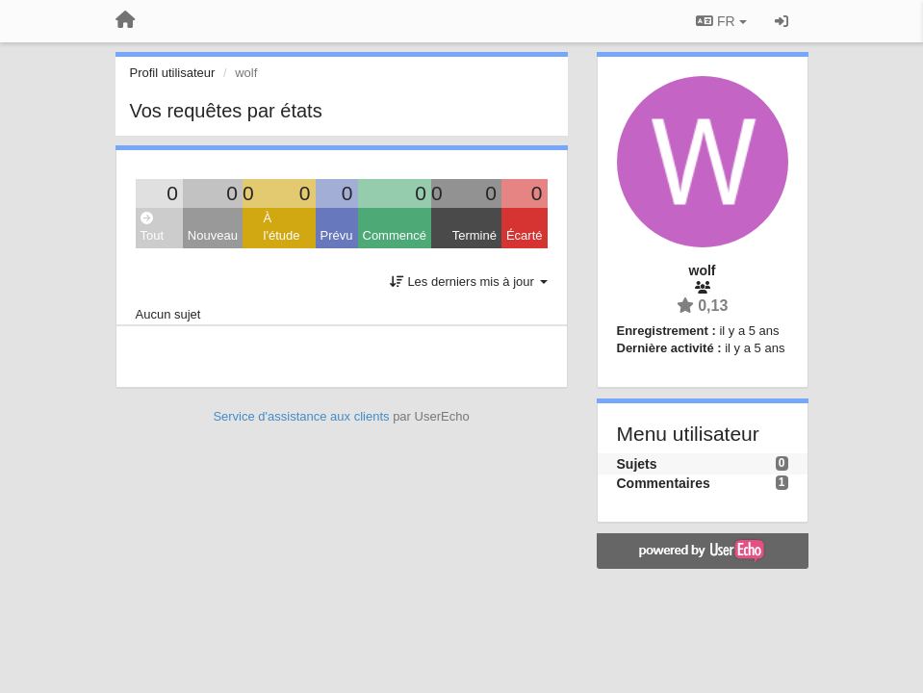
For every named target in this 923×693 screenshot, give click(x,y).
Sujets (637, 464)
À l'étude (282, 227)
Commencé (394, 235)
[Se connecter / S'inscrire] (781, 21)
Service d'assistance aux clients (301, 416)
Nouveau (213, 235)
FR (721, 21)
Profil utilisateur (173, 72)
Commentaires (663, 483)
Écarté (524, 235)
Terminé (474, 235)
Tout (153, 228)
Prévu (336, 235)
